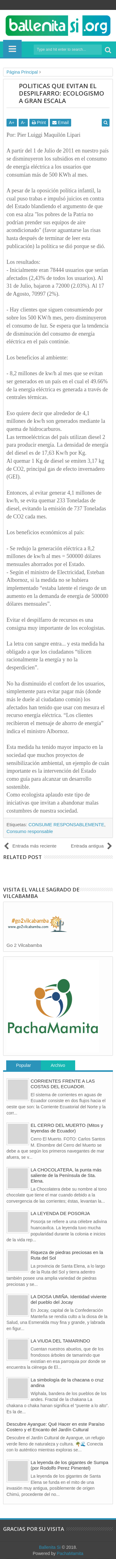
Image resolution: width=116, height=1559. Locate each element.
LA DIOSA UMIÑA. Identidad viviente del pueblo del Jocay (68, 1299)
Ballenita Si (50, 1547)
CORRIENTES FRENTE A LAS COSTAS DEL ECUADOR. (63, 1083)
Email (60, 122)
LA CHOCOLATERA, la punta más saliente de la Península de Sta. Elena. (66, 1175)
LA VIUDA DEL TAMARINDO (60, 1340)
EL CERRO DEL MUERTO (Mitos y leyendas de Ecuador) (67, 1128)
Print (39, 122)
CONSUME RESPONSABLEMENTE (66, 824)
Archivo (58, 1065)
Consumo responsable (29, 831)
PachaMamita (70, 1553)
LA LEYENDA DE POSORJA (60, 1213)
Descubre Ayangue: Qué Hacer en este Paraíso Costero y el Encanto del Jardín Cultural (55, 1426)
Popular (23, 1065)
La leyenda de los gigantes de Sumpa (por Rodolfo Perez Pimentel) (69, 1465)
